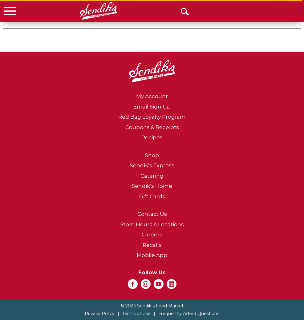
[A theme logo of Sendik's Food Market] (98, 11)
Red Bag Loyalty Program (152, 117)
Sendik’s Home (152, 186)
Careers (152, 234)
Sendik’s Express (152, 165)
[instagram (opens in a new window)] (146, 286)
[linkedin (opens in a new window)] (171, 286)
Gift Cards (152, 196)
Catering (152, 176)
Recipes (152, 137)
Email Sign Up (152, 107)
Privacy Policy (100, 313)
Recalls (152, 245)
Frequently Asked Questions (188, 313)
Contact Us (152, 214)
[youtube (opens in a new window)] (159, 286)
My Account (152, 96)
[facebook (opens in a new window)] (133, 286)
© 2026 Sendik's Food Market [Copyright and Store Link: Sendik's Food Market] (152, 306)
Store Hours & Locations (152, 224)
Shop (152, 155)
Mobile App (152, 255)
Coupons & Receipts (152, 127)
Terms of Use (136, 313)
